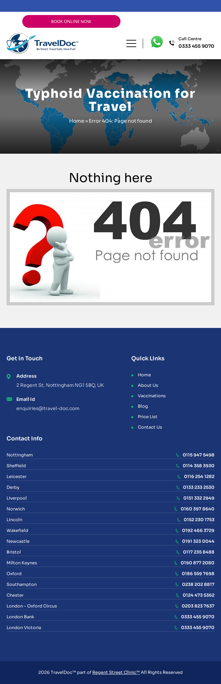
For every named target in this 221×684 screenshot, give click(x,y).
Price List (147, 416)
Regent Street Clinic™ (116, 672)
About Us (148, 385)
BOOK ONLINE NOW (71, 21)
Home (76, 121)
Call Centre (196, 43)
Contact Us (150, 427)
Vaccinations (152, 396)
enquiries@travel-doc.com (47, 408)
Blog (143, 406)
